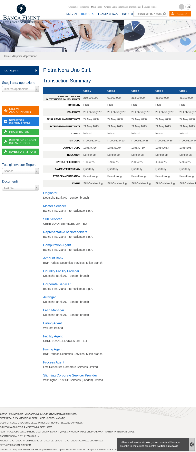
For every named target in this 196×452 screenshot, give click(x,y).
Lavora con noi (150, 6)
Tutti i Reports (11, 70)
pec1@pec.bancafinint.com (15, 445)
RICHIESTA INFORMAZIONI (19, 122)
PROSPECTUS (19, 131)
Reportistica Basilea (29, 450)
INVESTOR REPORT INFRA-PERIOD (22, 142)
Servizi (71, 13)
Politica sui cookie (167, 446)
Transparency (51, 450)
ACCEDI (182, 13)
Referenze (84, 6)
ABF (89, 450)
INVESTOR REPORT (22, 151)
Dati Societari (8, 450)
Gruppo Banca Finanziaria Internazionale (122, 6)
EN (188, 6)
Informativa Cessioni (73, 450)
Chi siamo (73, 6)
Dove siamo (96, 6)
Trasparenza (108, 13)
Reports (87, 13)
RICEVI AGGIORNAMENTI (21, 110)
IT (181, 6)
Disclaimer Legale (103, 450)
